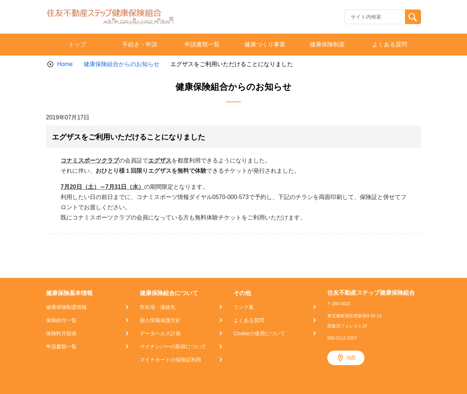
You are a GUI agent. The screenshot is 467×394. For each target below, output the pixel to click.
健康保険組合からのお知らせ (121, 64)
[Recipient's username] (374, 16)
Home (65, 64)
